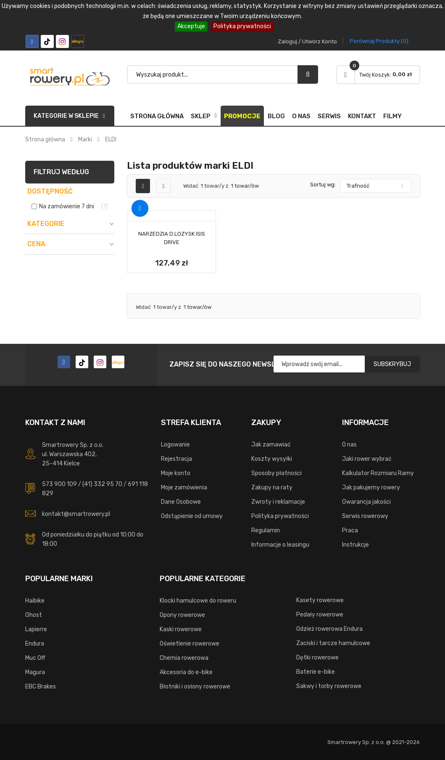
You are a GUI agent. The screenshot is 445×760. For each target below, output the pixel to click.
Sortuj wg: (323, 184)
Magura (35, 672)
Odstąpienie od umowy (192, 516)
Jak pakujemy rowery (371, 487)
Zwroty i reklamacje (278, 501)
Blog (276, 116)
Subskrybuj (392, 364)
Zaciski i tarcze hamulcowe (333, 643)
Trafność (358, 186)
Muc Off (35, 658)
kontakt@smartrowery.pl (76, 514)
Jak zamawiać (271, 444)
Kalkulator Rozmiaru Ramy (378, 473)
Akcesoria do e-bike (186, 672)
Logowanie (175, 444)
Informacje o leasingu (280, 544)
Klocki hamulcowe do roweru (198, 600)
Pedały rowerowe (319, 614)
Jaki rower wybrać (367, 458)
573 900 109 (59, 484)
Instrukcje (355, 544)
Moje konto (175, 473)
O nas (301, 116)
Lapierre (36, 629)
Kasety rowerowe (320, 600)
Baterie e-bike (315, 671)
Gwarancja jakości (366, 501)
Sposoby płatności (276, 473)
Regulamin (265, 530)
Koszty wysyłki (271, 458)
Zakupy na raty (271, 487)
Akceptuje (191, 26)
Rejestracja (176, 458)
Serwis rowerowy (365, 516)
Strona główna (157, 116)
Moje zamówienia (184, 487)
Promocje (242, 116)
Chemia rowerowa (184, 658)
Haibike (35, 600)
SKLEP (201, 116)
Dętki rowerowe (317, 657)
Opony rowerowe (182, 615)
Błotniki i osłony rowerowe (195, 686)
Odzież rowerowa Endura (329, 628)
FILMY (392, 116)
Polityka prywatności (242, 26)
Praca (350, 530)
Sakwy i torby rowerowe (328, 686)
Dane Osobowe (181, 501)
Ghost (33, 615)
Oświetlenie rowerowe (189, 643)
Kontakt (362, 116)
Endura (34, 643)
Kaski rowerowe (181, 629)
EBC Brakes (40, 686)
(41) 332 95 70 (102, 484)
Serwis (329, 116)
